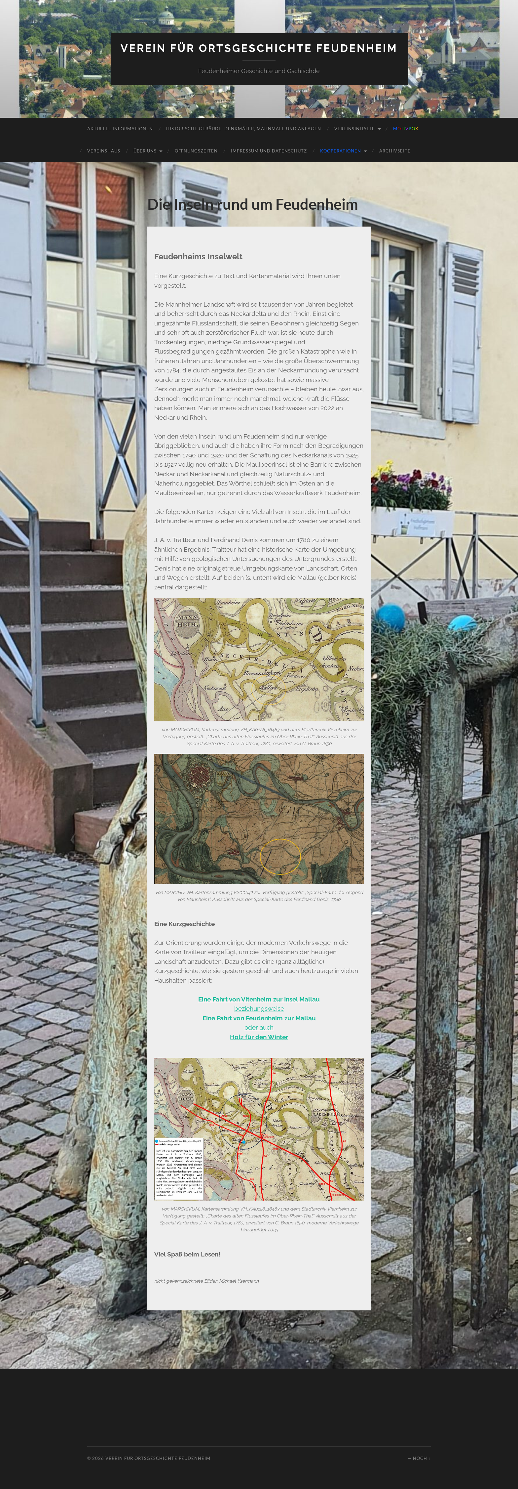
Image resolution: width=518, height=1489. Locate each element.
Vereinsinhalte (354, 128)
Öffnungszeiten (196, 150)
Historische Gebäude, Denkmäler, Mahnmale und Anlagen (243, 128)
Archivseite (395, 150)
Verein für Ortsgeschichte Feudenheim (259, 48)
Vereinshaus (103, 150)
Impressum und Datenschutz (269, 150)
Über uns (145, 150)
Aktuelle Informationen (120, 128)
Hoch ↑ (422, 1458)
